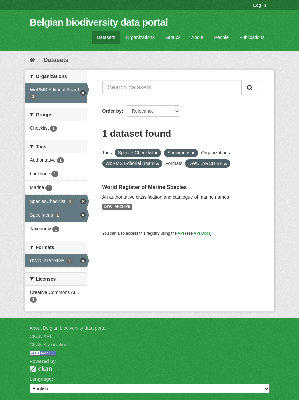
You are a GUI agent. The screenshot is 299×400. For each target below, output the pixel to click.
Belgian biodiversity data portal (99, 22)
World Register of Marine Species (144, 187)
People (221, 37)
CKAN (41, 368)
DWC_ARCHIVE (117, 207)
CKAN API (40, 336)
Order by (112, 111)
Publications (252, 37)
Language (41, 379)
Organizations (140, 37)
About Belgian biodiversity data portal (68, 328)
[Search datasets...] (172, 87)
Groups (173, 37)
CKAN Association (49, 344)
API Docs (202, 233)
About (197, 37)
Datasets (106, 37)
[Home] (32, 60)
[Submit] (250, 87)
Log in (259, 5)
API (181, 233)
